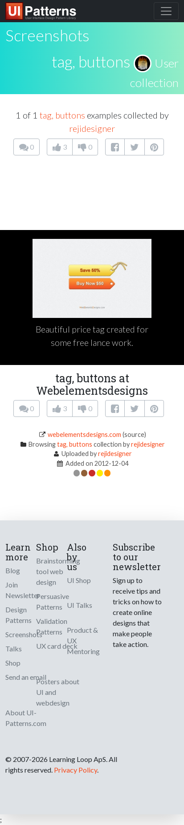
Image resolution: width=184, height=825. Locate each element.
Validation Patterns (51, 626)
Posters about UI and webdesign (57, 692)
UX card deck (57, 646)
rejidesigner (92, 128)
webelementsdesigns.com (84, 434)
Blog (12, 570)
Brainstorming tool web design (58, 571)
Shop (12, 662)
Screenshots (23, 634)
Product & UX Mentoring (83, 640)
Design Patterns (18, 614)
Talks (13, 648)
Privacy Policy (75, 770)
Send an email (25, 677)
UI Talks (79, 605)
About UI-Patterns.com (25, 717)
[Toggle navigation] (166, 11)
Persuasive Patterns (52, 601)
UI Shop (79, 580)
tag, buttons (91, 61)
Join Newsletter (22, 589)
